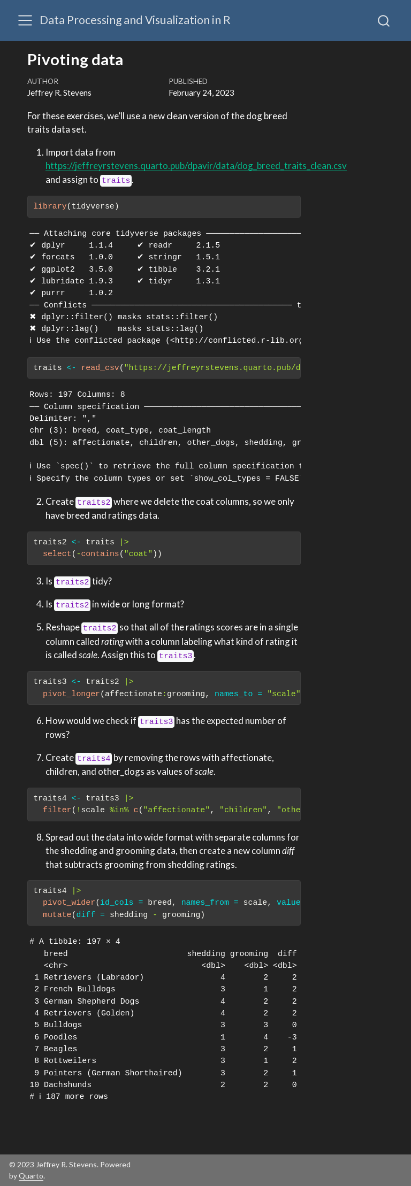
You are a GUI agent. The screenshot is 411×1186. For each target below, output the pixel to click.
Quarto (31, 1175)
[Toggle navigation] (25, 20)
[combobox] (384, 20)
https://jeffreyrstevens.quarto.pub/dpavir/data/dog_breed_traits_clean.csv (196, 165)
